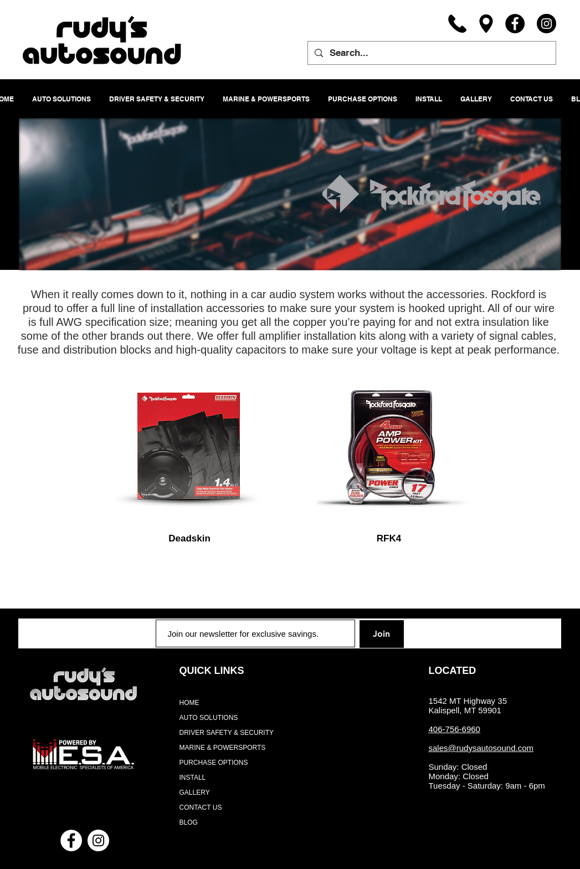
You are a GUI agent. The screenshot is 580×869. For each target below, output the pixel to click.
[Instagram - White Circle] (98, 840)
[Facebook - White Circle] (71, 840)
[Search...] (431, 53)
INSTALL (192, 777)
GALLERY (194, 792)
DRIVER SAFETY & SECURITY (226, 733)
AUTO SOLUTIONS (208, 718)
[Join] (382, 634)
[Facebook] (515, 23)
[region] (190, 449)
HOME (189, 703)
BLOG (188, 822)
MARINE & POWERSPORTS (222, 748)
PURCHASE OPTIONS (213, 762)
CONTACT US (200, 807)
